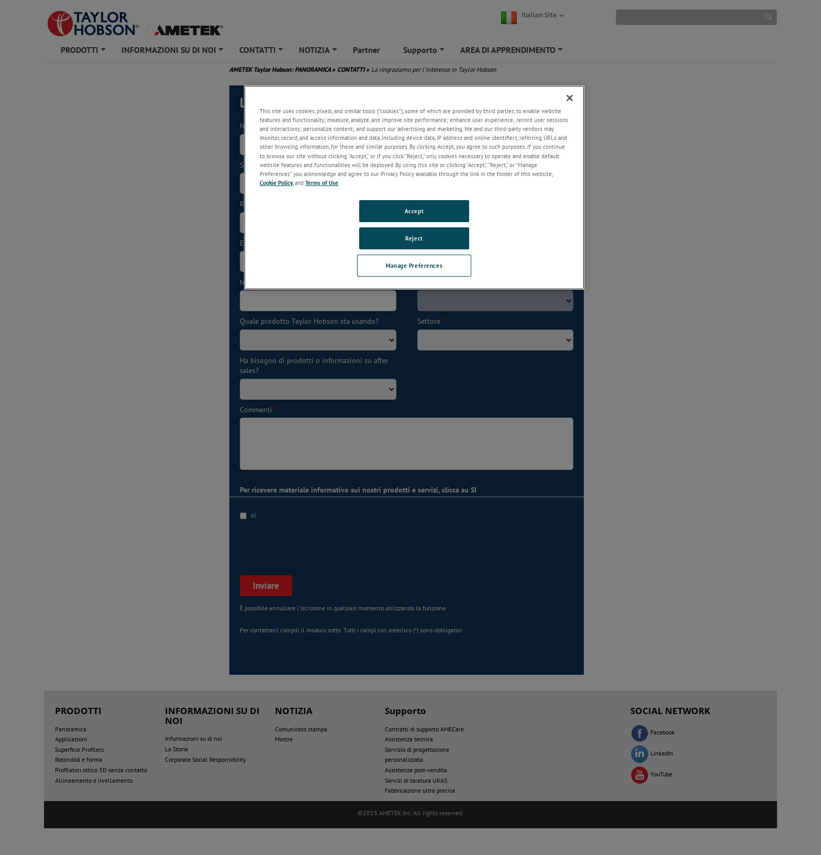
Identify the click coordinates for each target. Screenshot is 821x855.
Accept (414, 211)
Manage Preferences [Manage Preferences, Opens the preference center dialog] (414, 265)
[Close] (569, 97)
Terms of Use (321, 183)
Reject (414, 238)
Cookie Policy (276, 183)
